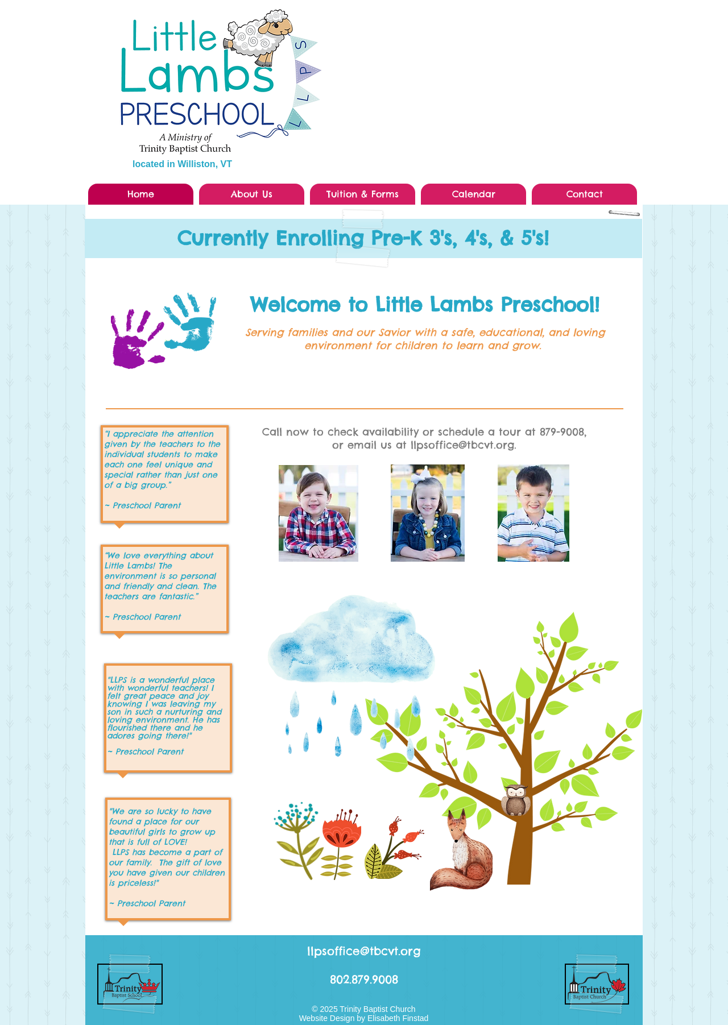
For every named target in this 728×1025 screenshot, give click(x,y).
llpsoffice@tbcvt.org (364, 951)
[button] (251, 194)
